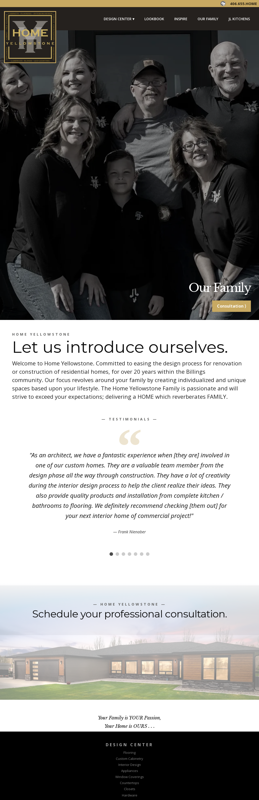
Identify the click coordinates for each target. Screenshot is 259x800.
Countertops (129, 783)
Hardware (129, 795)
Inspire (180, 18)
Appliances (129, 770)
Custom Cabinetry (129, 758)
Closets (129, 789)
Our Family (208, 18)
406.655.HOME (243, 3)
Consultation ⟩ (231, 306)
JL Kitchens (239, 18)
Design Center (118, 18)
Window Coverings (129, 776)
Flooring (129, 752)
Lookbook (154, 18)
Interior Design (129, 764)
